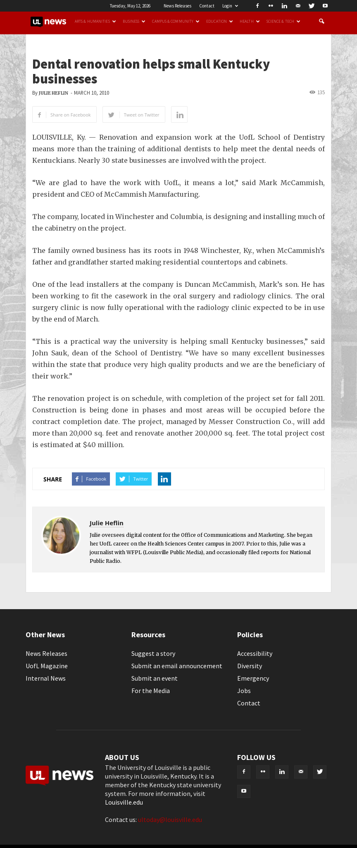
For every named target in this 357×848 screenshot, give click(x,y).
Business (134, 21)
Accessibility (254, 653)
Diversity (249, 666)
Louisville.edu (124, 802)
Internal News (46, 678)
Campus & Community (176, 21)
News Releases (177, 6)
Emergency (253, 678)
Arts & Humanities (95, 21)
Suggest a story (153, 653)
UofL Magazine (47, 666)
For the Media (150, 690)
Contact (206, 6)
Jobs (244, 690)
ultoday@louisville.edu (170, 819)
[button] (321, 21)
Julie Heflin (53, 93)
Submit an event (154, 678)
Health (250, 21)
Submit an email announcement (176, 666)
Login (230, 6)
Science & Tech (283, 21)
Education (219, 21)
